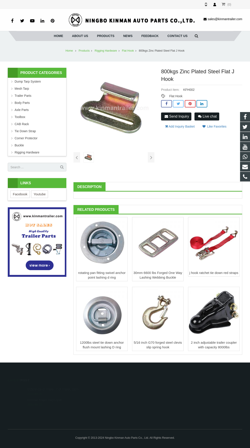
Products (84, 50)
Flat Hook (128, 50)
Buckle (19, 145)
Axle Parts (22, 110)
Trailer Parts (23, 95)
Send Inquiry (177, 116)
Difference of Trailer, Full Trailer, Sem (52, 383)
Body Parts (22, 103)
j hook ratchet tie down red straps (213, 273)
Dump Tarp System (28, 81)
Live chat (207, 116)
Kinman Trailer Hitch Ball (44, 394)
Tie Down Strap (25, 131)
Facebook (20, 194)
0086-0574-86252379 (105, 394)
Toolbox (20, 117)
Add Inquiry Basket (180, 126)
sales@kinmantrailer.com (108, 400)
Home (69, 50)
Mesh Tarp (22, 88)
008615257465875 (103, 388)
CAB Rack (22, 124)
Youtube (40, 194)
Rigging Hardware (106, 50)
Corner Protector (26, 138)
